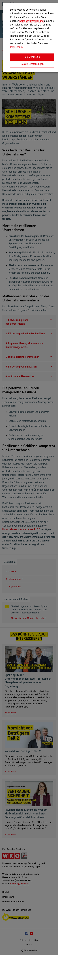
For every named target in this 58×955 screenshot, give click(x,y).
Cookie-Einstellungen (32, 64)
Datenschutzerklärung (31, 21)
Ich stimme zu (32, 57)
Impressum (16, 47)
